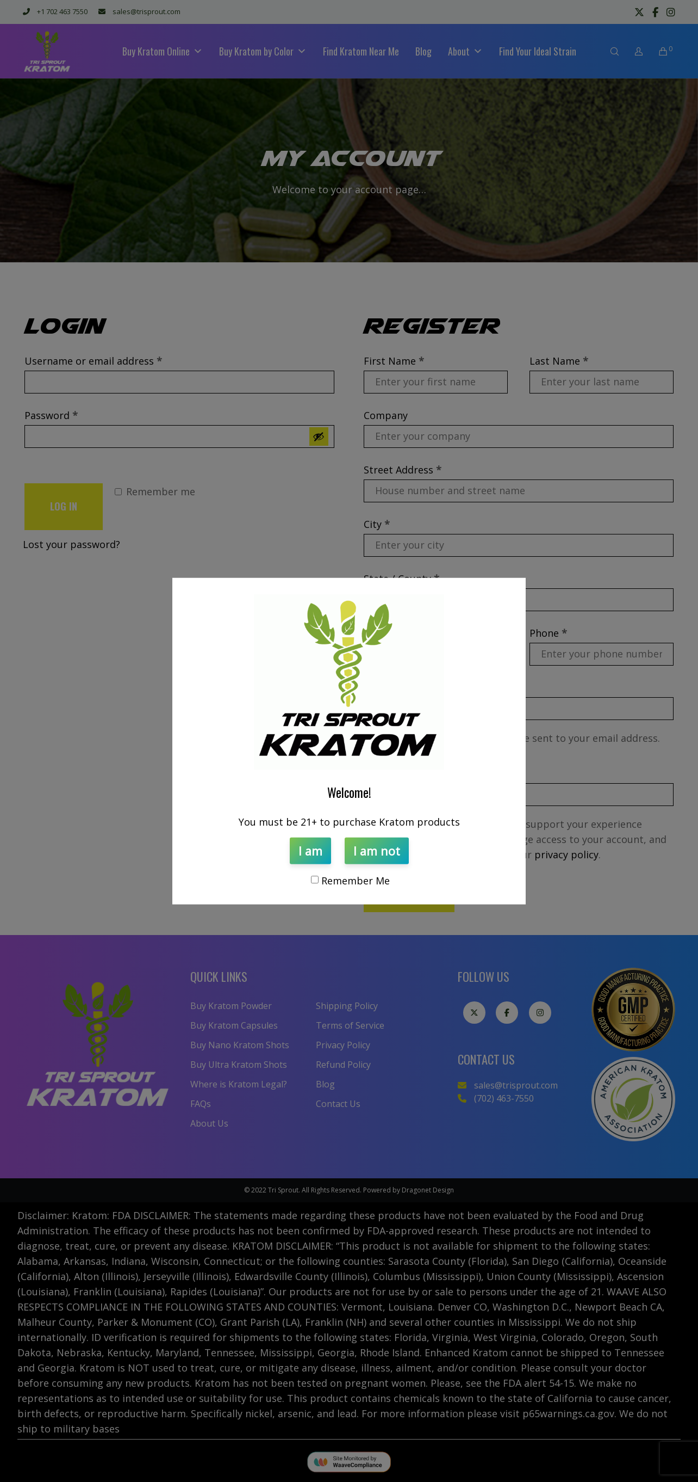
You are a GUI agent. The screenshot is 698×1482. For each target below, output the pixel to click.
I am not (376, 850)
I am (310, 850)
